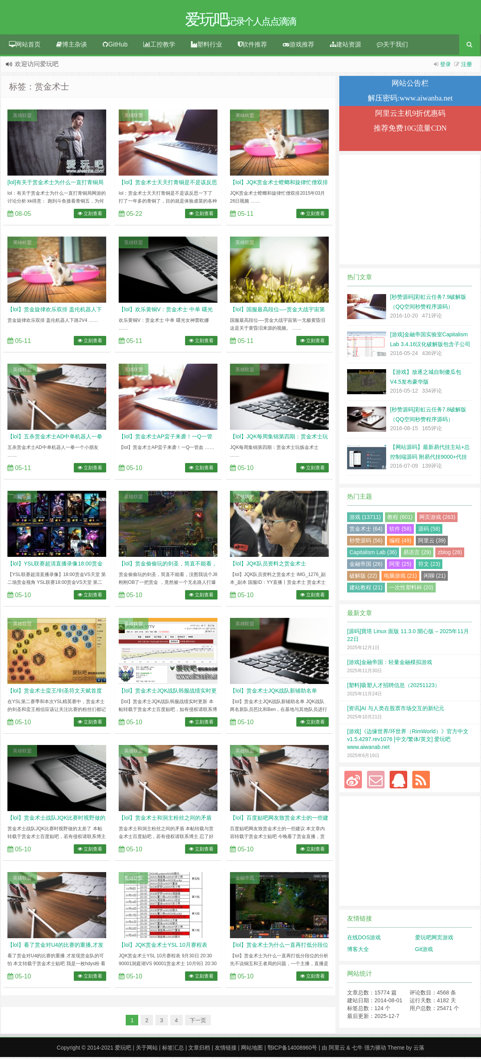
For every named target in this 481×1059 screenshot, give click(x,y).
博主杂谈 (71, 46)
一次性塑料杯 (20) (411, 589)
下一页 (198, 1022)
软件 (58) (400, 531)
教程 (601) (400, 519)
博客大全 (358, 951)
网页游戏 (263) (437, 519)
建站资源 (345, 46)
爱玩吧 (123, 1049)
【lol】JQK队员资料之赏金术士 (268, 565)
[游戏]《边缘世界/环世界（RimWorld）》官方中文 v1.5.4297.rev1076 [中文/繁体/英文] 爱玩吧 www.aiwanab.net (408, 741)
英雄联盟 (22, 117)
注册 (466, 66)
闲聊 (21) (435, 577)
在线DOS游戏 (364, 939)
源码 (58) (429, 531)
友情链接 (226, 1049)
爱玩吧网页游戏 (434, 939)
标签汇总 (173, 1049)
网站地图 (252, 1049)
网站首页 (25, 46)
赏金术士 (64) (366, 531)
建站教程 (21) (366, 589)
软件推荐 (252, 46)
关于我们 (392, 46)
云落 (418, 1049)
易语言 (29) (417, 554)
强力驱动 (375, 1049)
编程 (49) (400, 542)
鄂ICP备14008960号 (292, 1049)
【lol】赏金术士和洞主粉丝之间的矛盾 (165, 820)
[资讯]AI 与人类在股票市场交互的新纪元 (395, 710)
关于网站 (147, 1049)
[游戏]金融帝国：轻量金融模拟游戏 (389, 664)
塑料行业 (206, 46)
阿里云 (337, 1049)
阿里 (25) (400, 566)
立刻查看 (90, 215)
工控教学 (159, 46)
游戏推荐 (298, 46)
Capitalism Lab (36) (373, 554)
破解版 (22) (363, 577)
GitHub (115, 46)
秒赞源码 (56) (366, 542)
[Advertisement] (409, 211)
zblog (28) (450, 554)
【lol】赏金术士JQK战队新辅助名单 (273, 692)
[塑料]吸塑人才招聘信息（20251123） (393, 687)
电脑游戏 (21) (400, 577)
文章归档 (199, 1049)
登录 (445, 66)
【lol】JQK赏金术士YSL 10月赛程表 (163, 947)
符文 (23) (429, 566)
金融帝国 (244, 880)
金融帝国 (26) (366, 566)
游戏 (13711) (365, 519)
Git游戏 (424, 951)
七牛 (357, 1049)
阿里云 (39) (432, 542)
